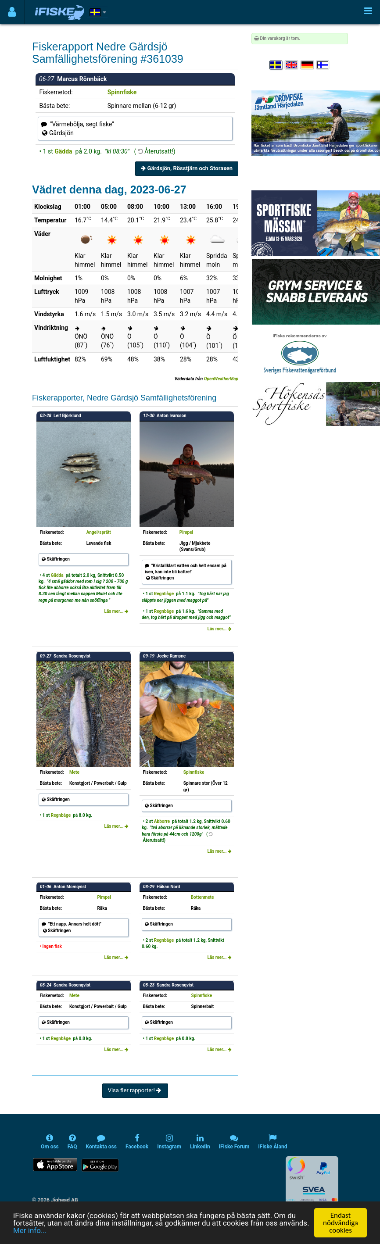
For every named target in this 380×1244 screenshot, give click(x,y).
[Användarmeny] (12, 12)
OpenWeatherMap (221, 378)
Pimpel (186, 532)
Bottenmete (202, 897)
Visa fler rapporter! (135, 1090)
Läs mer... (116, 611)
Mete (74, 772)
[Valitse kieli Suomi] (323, 65)
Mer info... (30, 1231)
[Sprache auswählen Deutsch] (307, 65)
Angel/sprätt (98, 532)
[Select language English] (292, 65)
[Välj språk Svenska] (276, 65)
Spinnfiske (122, 92)
